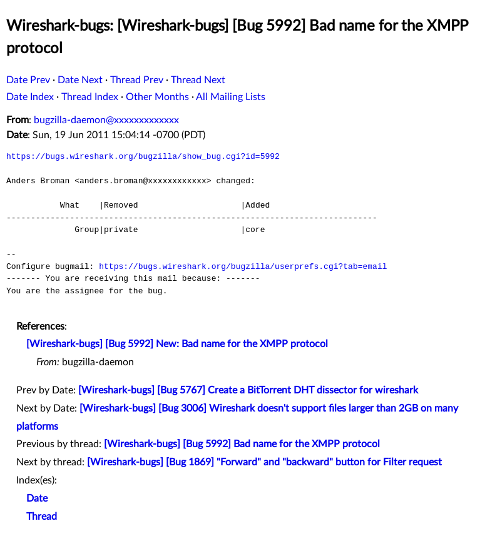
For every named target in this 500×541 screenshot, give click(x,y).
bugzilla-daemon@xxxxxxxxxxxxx (106, 120)
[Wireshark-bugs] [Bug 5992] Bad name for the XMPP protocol (242, 444)
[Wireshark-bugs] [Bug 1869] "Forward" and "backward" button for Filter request (264, 462)
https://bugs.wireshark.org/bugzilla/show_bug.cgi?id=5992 (143, 156)
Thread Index (89, 97)
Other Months (157, 97)
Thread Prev (136, 80)
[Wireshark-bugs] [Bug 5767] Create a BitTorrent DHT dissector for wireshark (248, 390)
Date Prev (28, 80)
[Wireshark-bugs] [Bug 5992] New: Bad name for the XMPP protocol (177, 344)
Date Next (80, 80)
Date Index (30, 97)
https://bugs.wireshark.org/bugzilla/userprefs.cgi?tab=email (243, 266)
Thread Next (198, 80)
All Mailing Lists (230, 97)
